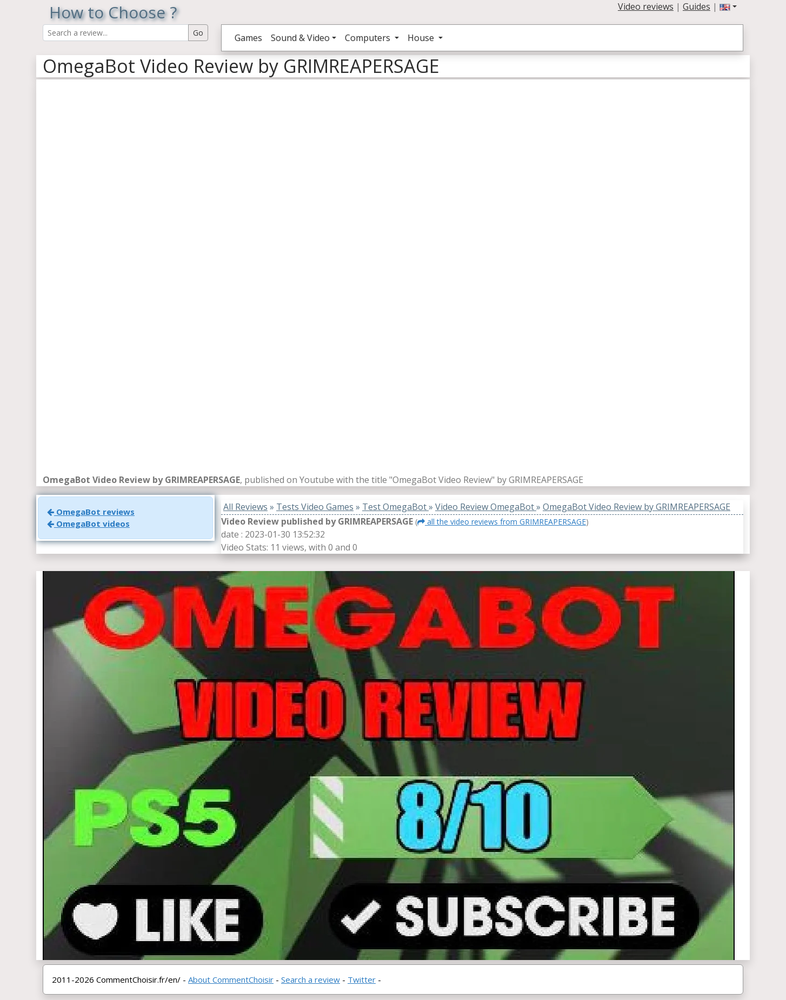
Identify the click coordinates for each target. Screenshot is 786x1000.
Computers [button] (368, 38)
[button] (728, 6)
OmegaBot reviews (91, 511)
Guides (696, 6)
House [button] (422, 38)
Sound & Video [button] (300, 38)
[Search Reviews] (116, 32)
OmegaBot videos (88, 523)
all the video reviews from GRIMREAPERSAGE (501, 521)
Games (248, 38)
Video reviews (646, 6)
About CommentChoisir (231, 979)
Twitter (362, 979)
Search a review (310, 979)
